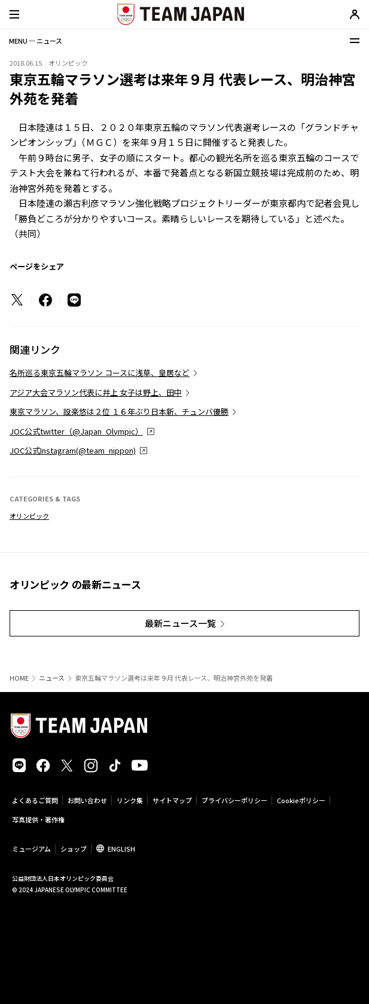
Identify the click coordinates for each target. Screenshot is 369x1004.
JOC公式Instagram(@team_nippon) (73, 450)
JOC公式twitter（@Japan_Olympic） (76, 431)
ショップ (73, 848)
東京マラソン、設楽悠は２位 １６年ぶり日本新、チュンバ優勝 (119, 411)
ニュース (52, 678)
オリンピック (29, 516)
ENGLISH (121, 848)
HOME (19, 678)
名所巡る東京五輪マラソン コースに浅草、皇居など (100, 372)
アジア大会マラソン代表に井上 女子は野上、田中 (96, 392)
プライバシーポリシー (234, 800)
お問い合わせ (87, 800)
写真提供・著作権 (38, 819)
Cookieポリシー (301, 800)
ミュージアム (31, 848)
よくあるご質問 (35, 800)
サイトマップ (172, 800)
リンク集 (130, 800)
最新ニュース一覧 (180, 623)
